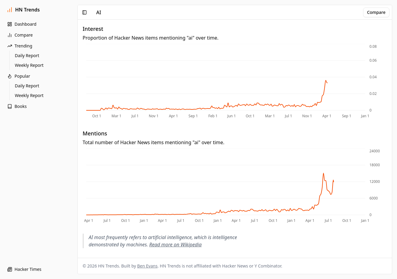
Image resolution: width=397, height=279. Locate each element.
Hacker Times (24, 269)
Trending (19, 46)
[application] (235, 81)
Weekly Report (29, 65)
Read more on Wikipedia (175, 244)
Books (17, 106)
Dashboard (21, 24)
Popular (18, 76)
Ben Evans (147, 266)
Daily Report (27, 55)
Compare (20, 35)
